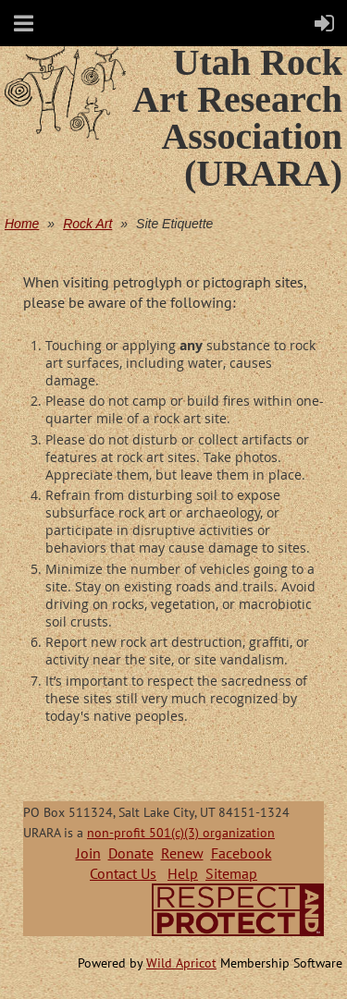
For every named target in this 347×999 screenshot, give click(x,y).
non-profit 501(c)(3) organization (181, 832)
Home (22, 223)
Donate (131, 853)
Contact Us (123, 873)
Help (182, 873)
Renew (182, 853)
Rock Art (87, 223)
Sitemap (231, 873)
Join (88, 853)
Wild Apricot (181, 963)
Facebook (241, 853)
